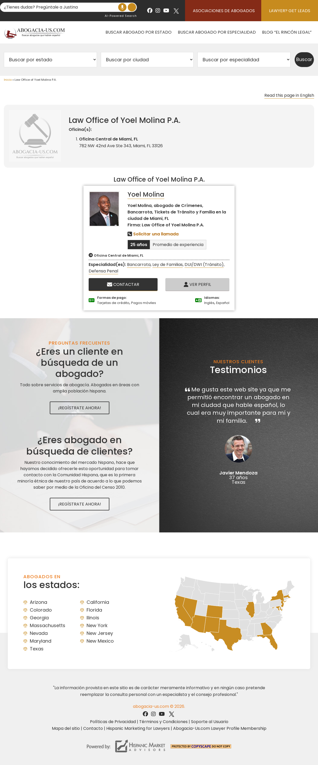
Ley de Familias (167, 265)
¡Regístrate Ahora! (79, 408)
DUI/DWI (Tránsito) (204, 265)
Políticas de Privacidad (113, 722)
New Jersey (100, 633)
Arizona (38, 602)
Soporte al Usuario (209, 722)
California (98, 602)
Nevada (39, 633)
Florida (94, 610)
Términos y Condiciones (163, 722)
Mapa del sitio (66, 728)
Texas (37, 648)
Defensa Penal (103, 271)
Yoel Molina (146, 194)
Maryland (40, 641)
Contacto (93, 728)
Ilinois (93, 617)
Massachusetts (47, 625)
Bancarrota (139, 265)
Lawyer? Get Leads (289, 11)
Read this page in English (289, 95)
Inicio (8, 80)
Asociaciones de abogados (224, 11)
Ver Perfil (197, 284)
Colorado (41, 610)
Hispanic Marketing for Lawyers (138, 728)
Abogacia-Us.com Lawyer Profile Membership (219, 728)
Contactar (123, 284)
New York (97, 625)
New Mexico (100, 641)
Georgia (39, 617)
